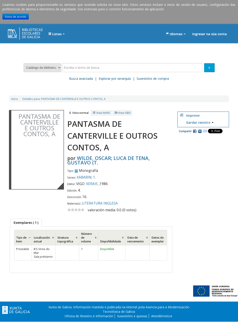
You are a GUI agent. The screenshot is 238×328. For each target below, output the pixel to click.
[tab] (26, 223)
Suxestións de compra (153, 78)
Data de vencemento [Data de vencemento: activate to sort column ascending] (135, 239)
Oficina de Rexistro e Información (89, 316)
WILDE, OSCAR (94, 158)
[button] (56, 34)
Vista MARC (103, 113)
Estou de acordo (15, 16)
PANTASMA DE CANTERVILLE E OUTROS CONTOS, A (64, 99)
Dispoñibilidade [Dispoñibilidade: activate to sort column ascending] (110, 241)
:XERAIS (91, 183)
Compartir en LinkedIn (200, 131)
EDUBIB (19, 31)
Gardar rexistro (200, 122)
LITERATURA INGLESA (100, 203)
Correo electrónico (205, 131)
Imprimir (193, 115)
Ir (209, 67)
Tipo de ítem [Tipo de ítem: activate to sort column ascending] (21, 239)
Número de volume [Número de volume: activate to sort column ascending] (86, 237)
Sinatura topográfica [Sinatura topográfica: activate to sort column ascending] (65, 239)
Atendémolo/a (161, 316)
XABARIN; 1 (86, 177)
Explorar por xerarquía (115, 78)
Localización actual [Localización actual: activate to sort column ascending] (42, 239)
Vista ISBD (124, 113)
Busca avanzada (81, 78)
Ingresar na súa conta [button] (209, 34)
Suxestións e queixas (132, 316)
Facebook (194, 131)
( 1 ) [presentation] (26, 222)
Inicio (14, 99)
